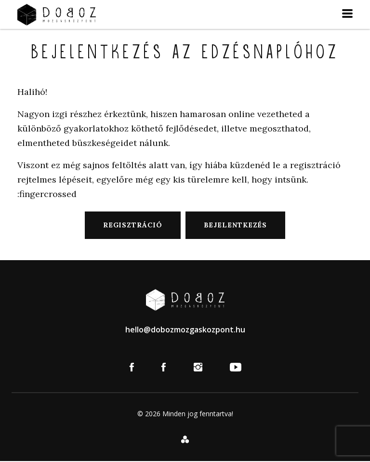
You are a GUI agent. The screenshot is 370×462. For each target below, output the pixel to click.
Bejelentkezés (235, 225)
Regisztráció (132, 225)
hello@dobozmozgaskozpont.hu (185, 329)
